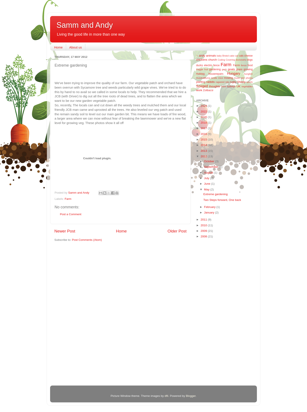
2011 (204, 219)
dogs (250, 59)
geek (224, 69)
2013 (204, 150)
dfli (166, 395)
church (212, 59)
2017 (204, 128)
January (209, 212)
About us (75, 47)
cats (241, 55)
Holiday (200, 73)
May (207, 189)
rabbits (210, 81)
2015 (204, 139)
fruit (206, 69)
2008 (204, 236)
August (209, 172)
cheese (248, 55)
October (209, 161)
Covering (230, 59)
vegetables (247, 86)
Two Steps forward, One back (222, 200)
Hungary (233, 73)
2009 (204, 230)
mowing (228, 77)
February (210, 207)
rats (227, 82)
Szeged (202, 86)
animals (211, 55)
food (250, 65)
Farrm (236, 65)
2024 (204, 105)
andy (202, 55)
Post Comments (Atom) (87, 239)
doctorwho (241, 59)
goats (231, 69)
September (211, 166)
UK (238, 86)
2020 (204, 117)
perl (243, 78)
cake (231, 55)
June (207, 183)
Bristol (225, 55)
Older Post (177, 231)
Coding (221, 59)
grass (239, 69)
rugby (233, 81)
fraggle (199, 69)
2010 (204, 225)
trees (223, 86)
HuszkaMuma (203, 78)
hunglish (248, 74)
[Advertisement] (213, 309)
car (236, 55)
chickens (201, 59)
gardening (215, 69)
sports (249, 82)
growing (248, 69)
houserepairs (216, 73)
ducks (199, 65)
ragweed (220, 82)
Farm (68, 198)
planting (200, 81)
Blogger (191, 395)
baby (219, 55)
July (207, 178)
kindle (214, 78)
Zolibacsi (208, 90)
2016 (204, 134)
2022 (204, 111)
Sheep (241, 81)
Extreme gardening (215, 194)
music (237, 78)
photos (249, 78)
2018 (204, 122)
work (199, 90)
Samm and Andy (84, 25)
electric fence (212, 65)
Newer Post (64, 231)
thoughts (214, 86)
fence (243, 65)
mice (220, 78)
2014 (204, 145)
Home (58, 47)
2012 (204, 156)
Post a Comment (70, 214)
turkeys (231, 86)
